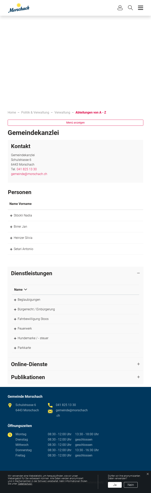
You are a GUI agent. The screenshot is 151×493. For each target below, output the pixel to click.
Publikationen (28, 377)
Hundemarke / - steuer (29, 338)
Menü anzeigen (75, 122)
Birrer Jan (16, 226)
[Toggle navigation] (140, 8)
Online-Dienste (29, 364)
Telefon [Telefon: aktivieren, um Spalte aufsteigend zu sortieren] (114, 289)
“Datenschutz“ (25, 483)
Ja (115, 485)
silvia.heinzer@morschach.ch (102, 238)
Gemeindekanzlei (82, 299)
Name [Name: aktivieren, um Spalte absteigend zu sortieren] (18, 289)
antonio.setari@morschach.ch (102, 249)
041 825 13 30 (27, 169)
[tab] (75, 273)
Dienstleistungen (31, 273)
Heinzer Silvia (18, 238)
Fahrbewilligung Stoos (29, 319)
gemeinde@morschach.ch (29, 174)
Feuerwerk (21, 328)
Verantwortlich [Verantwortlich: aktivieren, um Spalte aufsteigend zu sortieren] (80, 289)
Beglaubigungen (25, 299)
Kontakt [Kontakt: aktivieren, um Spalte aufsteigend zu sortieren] (87, 204)
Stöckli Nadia (18, 215)
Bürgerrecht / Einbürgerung (32, 309)
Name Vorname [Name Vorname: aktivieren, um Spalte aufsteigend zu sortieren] (20, 204)
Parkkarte (20, 348)
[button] (131, 8)
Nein (131, 485)
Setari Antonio (19, 249)
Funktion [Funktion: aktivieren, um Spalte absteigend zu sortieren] (58, 204)
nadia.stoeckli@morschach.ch (102, 215)
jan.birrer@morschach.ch (99, 226)
